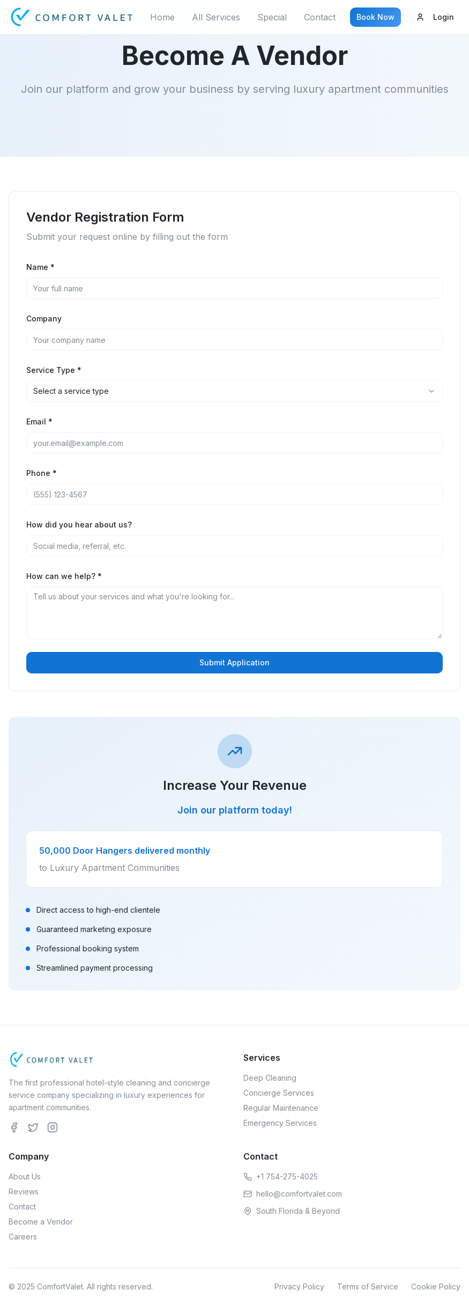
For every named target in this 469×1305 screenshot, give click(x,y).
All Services (216, 17)
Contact (320, 17)
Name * (40, 267)
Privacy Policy (299, 1286)
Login (435, 16)
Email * (39, 421)
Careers (23, 1236)
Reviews (24, 1191)
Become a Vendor (41, 1221)
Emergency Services (280, 1122)
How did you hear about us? (79, 524)
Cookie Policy (435, 1286)
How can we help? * (64, 576)
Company (44, 318)
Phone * (41, 473)
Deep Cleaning (269, 1077)
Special (272, 17)
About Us (25, 1176)
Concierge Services (278, 1092)
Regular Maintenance (280, 1107)
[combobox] (234, 391)
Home (162, 17)
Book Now (375, 16)
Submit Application (234, 662)
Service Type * (53, 370)
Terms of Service (367, 1286)
